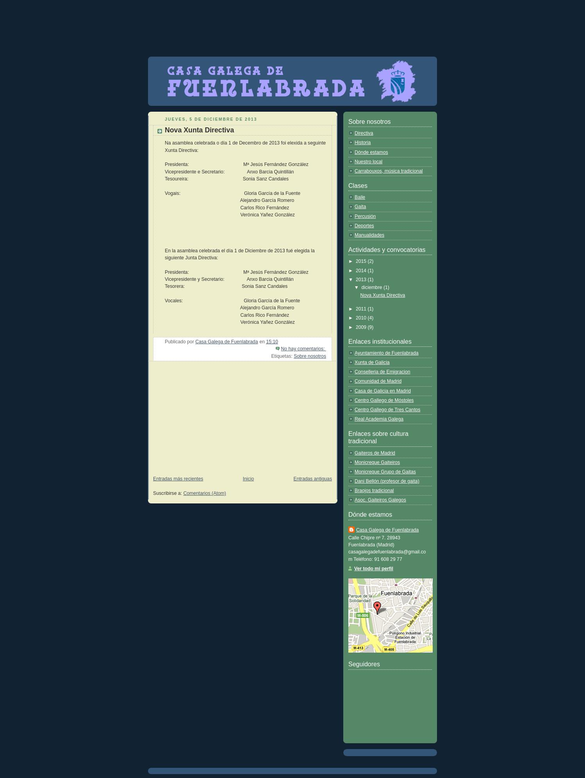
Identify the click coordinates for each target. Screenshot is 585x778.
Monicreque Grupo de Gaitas (385, 472)
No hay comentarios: (303, 349)
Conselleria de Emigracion (382, 372)
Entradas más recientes (178, 479)
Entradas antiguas (313, 479)
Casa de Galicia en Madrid (383, 391)
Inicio (248, 479)
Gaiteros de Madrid (375, 453)
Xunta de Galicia (372, 362)
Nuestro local (368, 161)
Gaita (360, 206)
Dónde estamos (371, 152)
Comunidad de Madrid (378, 381)
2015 (362, 261)
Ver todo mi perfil (373, 568)
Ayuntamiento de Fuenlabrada (387, 353)
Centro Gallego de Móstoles (384, 400)
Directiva (364, 133)
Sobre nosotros (310, 356)
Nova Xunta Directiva (199, 130)
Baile (360, 197)
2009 (362, 327)
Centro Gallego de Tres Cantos (387, 409)
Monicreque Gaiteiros (377, 462)
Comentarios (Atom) (204, 493)
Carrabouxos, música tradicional (389, 171)
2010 (362, 318)
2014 (362, 270)
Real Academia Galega (379, 419)
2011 (362, 309)
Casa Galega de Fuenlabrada (387, 530)
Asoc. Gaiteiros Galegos (380, 500)
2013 (362, 279)
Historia (363, 142)
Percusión (365, 216)
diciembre (372, 287)
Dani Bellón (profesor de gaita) (387, 481)
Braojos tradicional (374, 490)
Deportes (364, 225)
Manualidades (369, 235)
